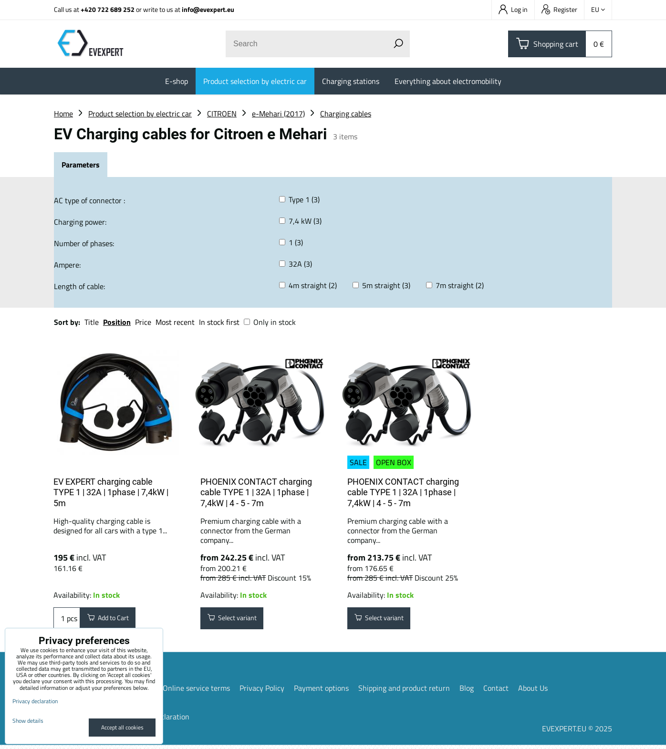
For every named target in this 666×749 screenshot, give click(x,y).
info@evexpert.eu (208, 9)
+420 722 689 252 (108, 9)
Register (559, 9)
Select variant (237, 620)
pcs (66, 620)
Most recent (175, 322)
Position (117, 322)
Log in (513, 9)
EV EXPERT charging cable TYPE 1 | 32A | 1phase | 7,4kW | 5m (110, 492)
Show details (27, 721)
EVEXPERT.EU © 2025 (577, 732)
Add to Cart (112, 620)
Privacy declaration (35, 701)
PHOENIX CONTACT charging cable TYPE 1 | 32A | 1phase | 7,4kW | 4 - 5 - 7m (256, 492)
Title (91, 322)
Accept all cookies (122, 727)
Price (143, 322)
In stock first (219, 322)
